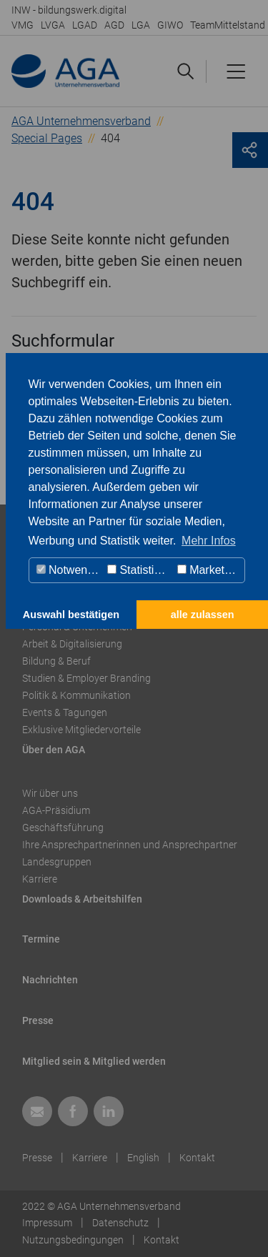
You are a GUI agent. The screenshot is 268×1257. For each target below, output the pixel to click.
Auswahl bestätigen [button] (71, 614)
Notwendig (69, 570)
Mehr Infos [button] (209, 541)
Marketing (208, 570)
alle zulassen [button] (202, 614)
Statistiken (139, 570)
